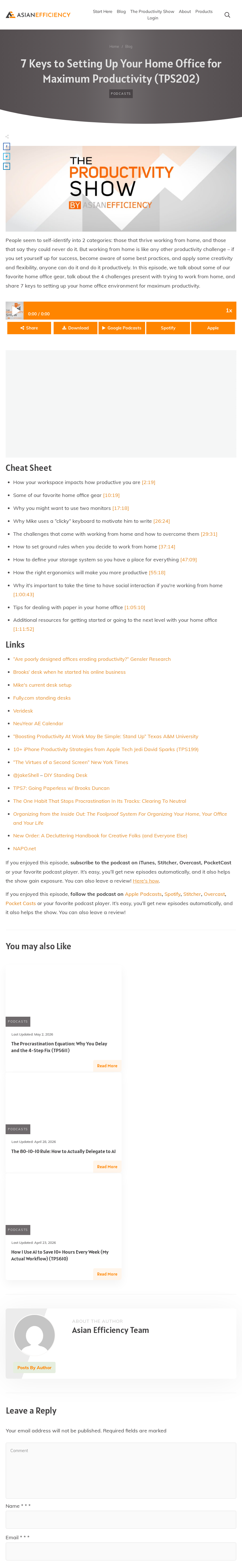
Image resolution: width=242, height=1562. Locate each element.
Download (78, 327)
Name (18, 1407)
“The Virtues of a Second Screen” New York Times (72, 764)
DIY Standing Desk (66, 777)
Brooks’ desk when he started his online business (71, 673)
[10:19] (111, 494)
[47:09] (188, 560)
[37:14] (167, 547)
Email (17, 1439)
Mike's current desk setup (42, 686)
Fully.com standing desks (42, 699)
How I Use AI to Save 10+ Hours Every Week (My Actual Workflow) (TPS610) (60, 1156)
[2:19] (149, 481)
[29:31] (209, 534)
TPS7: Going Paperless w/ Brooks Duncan (62, 790)
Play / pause (15, 310)
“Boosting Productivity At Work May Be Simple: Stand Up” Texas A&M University (107, 738)
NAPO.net (24, 851)
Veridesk (23, 712)
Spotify (168, 327)
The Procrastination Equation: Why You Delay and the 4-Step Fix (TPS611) (59, 1050)
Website (15, 1471)
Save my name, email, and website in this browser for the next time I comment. (104, 1513)
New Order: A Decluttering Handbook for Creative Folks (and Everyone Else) (102, 838)
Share (32, 327)
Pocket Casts (21, 906)
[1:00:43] (23, 595)
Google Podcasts (124, 327)
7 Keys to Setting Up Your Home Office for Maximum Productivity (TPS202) (121, 70)
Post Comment (207, 1529)
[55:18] (157, 573)
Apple (213, 327)
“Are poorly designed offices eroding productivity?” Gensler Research (93, 660)
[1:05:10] (134, 608)
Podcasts (121, 93)
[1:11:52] (23, 630)
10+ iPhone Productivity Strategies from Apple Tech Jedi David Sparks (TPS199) (107, 751)
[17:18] (120, 508)
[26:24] (161, 520)
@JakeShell (26, 777)
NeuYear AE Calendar (38, 725)
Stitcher (193, 897)
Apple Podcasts (143, 897)
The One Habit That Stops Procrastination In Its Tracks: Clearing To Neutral (101, 803)
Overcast (215, 897)
